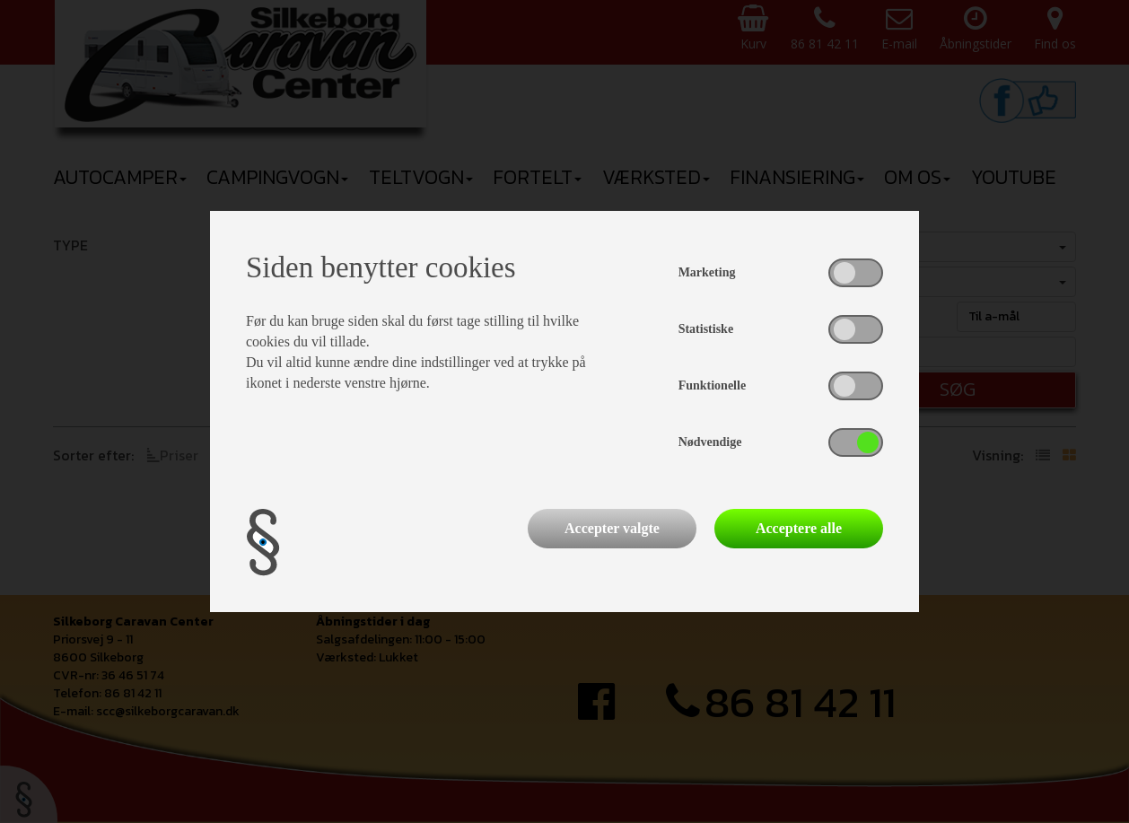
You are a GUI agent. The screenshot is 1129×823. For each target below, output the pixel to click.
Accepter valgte (612, 528)
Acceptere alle (799, 528)
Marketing (707, 272)
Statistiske (705, 329)
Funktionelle (712, 385)
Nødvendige (710, 442)
